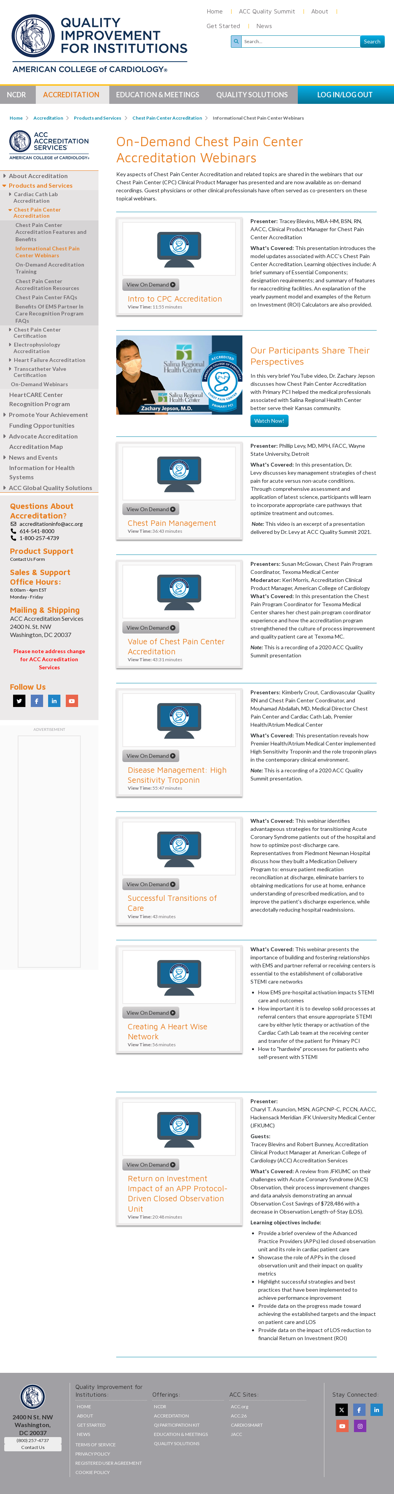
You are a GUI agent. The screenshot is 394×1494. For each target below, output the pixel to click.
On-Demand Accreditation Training (49, 268)
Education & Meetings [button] (158, 94)
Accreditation (48, 118)
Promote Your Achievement (44, 414)
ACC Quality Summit (267, 11)
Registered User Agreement (108, 1463)
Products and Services (97, 118)
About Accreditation (34, 175)
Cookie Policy (92, 1472)
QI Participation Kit (177, 1425)
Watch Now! (269, 420)
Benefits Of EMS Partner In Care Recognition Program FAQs (49, 313)
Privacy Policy (92, 1454)
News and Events (29, 457)
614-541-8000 (37, 531)
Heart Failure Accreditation (45, 360)
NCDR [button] (17, 94)
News (264, 25)
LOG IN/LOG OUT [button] (345, 94)
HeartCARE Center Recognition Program (39, 399)
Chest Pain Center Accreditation (167, 118)
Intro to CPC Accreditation (175, 298)
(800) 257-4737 (33, 1440)
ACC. (239, 1406)
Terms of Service (95, 1444)
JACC (236, 1434)
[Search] (301, 41)
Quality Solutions (176, 1443)
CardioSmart (247, 1425)
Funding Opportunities (42, 425)
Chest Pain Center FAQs (46, 297)
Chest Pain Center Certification (33, 332)
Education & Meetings (181, 1434)
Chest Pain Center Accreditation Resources (47, 284)
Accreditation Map (36, 446)
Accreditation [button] (71, 94)
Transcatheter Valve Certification (36, 372)
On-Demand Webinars (39, 384)
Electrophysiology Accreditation (33, 347)
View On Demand (151, 284)
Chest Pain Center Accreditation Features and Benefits (51, 232)
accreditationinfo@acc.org (51, 523)
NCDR (160, 1406)
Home (215, 11)
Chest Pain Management (172, 522)
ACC (239, 1416)
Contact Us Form (27, 559)
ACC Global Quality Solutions (46, 487)
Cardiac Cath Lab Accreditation (32, 197)
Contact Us (33, 1447)
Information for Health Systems (42, 472)
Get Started (223, 25)
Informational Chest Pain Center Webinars (47, 251)
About (319, 11)
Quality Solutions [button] (252, 94)
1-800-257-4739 (39, 538)
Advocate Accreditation (39, 436)
